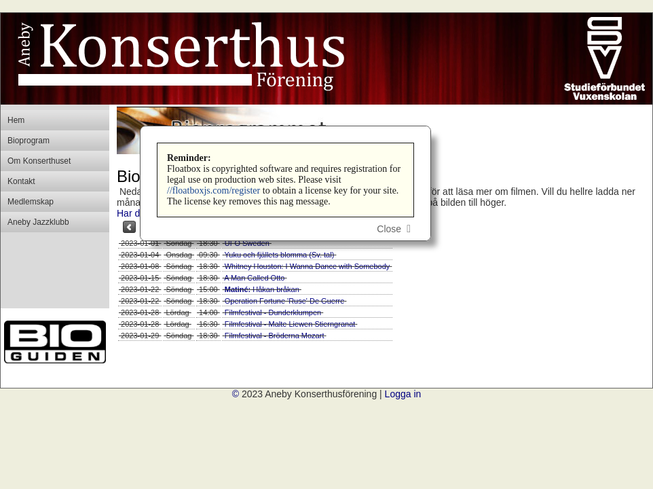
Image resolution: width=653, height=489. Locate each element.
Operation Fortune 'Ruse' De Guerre (285, 301)
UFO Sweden (247, 243)
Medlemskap (30, 201)
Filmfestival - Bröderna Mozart (274, 335)
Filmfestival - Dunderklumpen (273, 312)
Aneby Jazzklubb (38, 222)
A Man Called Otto (254, 278)
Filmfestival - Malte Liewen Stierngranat (290, 324)
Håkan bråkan (262, 289)
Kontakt (21, 181)
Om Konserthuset (39, 161)
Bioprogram (28, 140)
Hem (15, 120)
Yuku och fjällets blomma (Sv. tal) (280, 255)
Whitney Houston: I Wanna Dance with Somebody (307, 266)
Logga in (403, 393)
